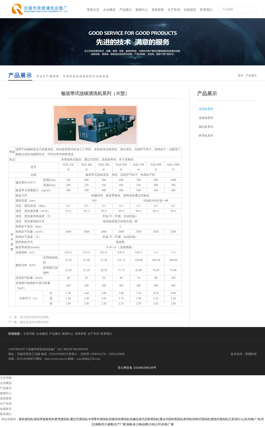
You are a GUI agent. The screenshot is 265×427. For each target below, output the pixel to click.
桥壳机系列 (206, 135)
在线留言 (190, 9)
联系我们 (206, 9)
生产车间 (174, 9)
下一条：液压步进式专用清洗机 (28, 322)
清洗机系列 (206, 109)
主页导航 (29, 333)
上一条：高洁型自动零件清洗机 (28, 317)
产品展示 (125, 9)
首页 (240, 75)
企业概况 (109, 9)
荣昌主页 (93, 9)
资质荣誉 (158, 9)
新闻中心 (141, 9)
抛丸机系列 (206, 126)
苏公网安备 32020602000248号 (135, 367)
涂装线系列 (206, 117)
